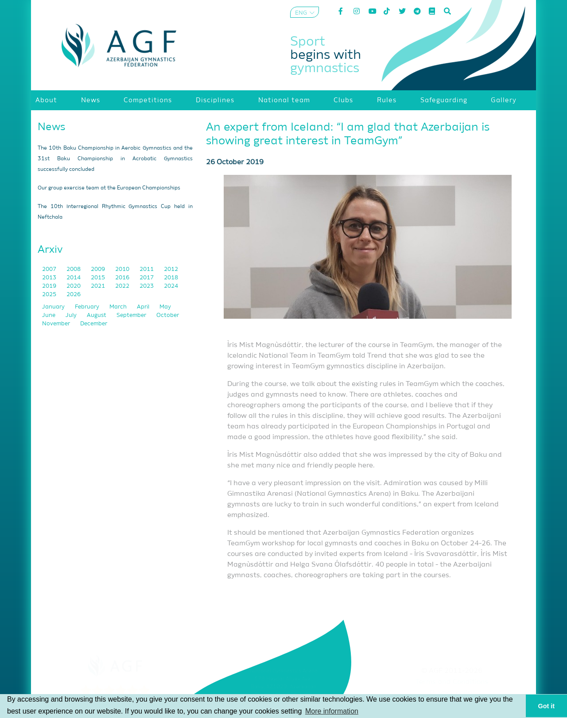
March (118, 307)
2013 (50, 278)
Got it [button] (546, 706)
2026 (73, 294)
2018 (171, 278)
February (88, 307)
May (165, 307)
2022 (123, 286)
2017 (147, 278)
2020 (74, 286)
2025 (50, 294)
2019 (50, 286)
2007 (50, 269)
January (54, 307)
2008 (74, 269)
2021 (98, 286)
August (97, 315)
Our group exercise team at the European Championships (109, 188)
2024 (171, 286)
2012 (171, 269)
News (52, 127)
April (144, 307)
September (132, 315)
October (167, 315)
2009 (98, 269)
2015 (98, 278)
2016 (123, 278)
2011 (147, 269)
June (49, 315)
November (56, 324)
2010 (123, 269)
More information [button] (331, 711)
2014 (74, 278)
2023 (147, 286)
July (72, 315)
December (93, 324)
